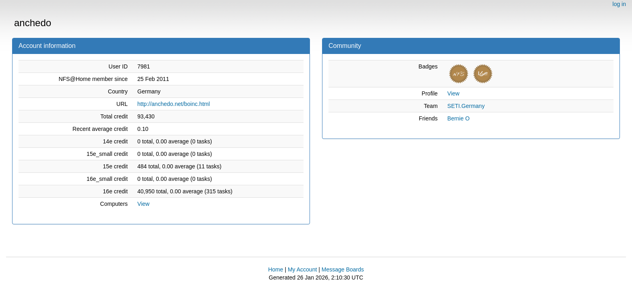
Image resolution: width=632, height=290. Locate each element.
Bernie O (458, 118)
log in (619, 4)
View (143, 204)
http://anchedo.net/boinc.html (173, 104)
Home (275, 269)
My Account (302, 269)
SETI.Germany (466, 106)
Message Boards (343, 269)
